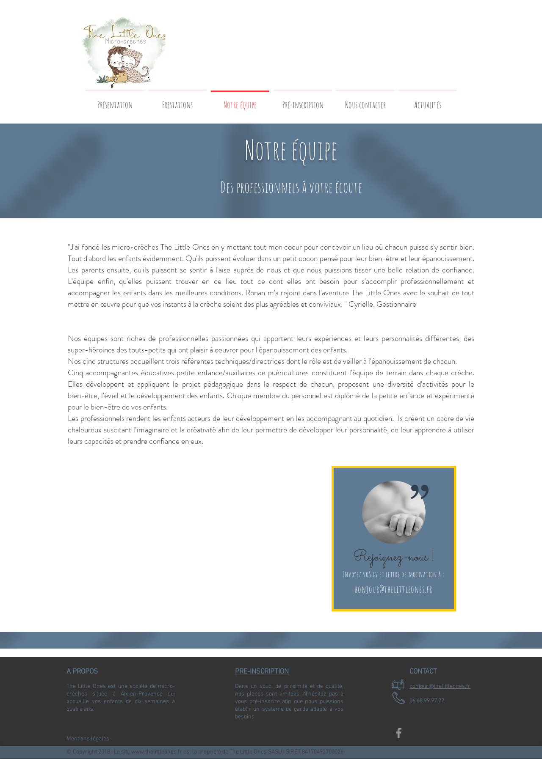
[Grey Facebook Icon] (399, 733)
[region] (394, 539)
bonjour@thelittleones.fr (393, 589)
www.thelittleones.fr (156, 752)
